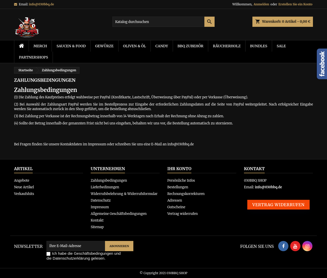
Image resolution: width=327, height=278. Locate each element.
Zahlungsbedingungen (109, 180)
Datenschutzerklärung (71, 258)
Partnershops (33, 57)
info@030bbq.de (41, 4)
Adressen (174, 200)
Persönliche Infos (181, 180)
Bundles (258, 46)
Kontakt (97, 220)
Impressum (100, 207)
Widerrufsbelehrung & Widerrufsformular (124, 194)
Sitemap (97, 227)
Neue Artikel (24, 187)
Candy (161, 46)
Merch (40, 46)
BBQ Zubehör (191, 46)
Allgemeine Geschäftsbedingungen (119, 214)
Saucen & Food (71, 46)
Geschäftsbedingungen (93, 253)
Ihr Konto (179, 168)
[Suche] (163, 22)
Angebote (21, 180)
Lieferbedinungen (105, 187)
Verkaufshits (24, 194)
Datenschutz (101, 200)
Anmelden (261, 4)
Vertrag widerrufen (182, 214)
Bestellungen (177, 187)
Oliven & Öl (134, 46)
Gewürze (104, 46)
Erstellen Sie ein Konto (295, 4)
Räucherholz (227, 46)
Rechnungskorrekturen (186, 194)
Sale (281, 46)
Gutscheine (176, 207)
